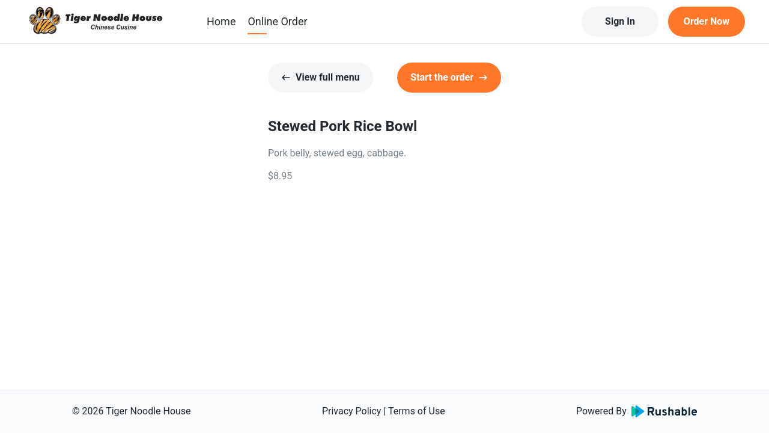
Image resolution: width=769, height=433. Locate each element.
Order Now (706, 21)
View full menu (320, 77)
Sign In (620, 21)
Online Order (277, 21)
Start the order (449, 77)
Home (221, 21)
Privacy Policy (351, 411)
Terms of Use (416, 411)
